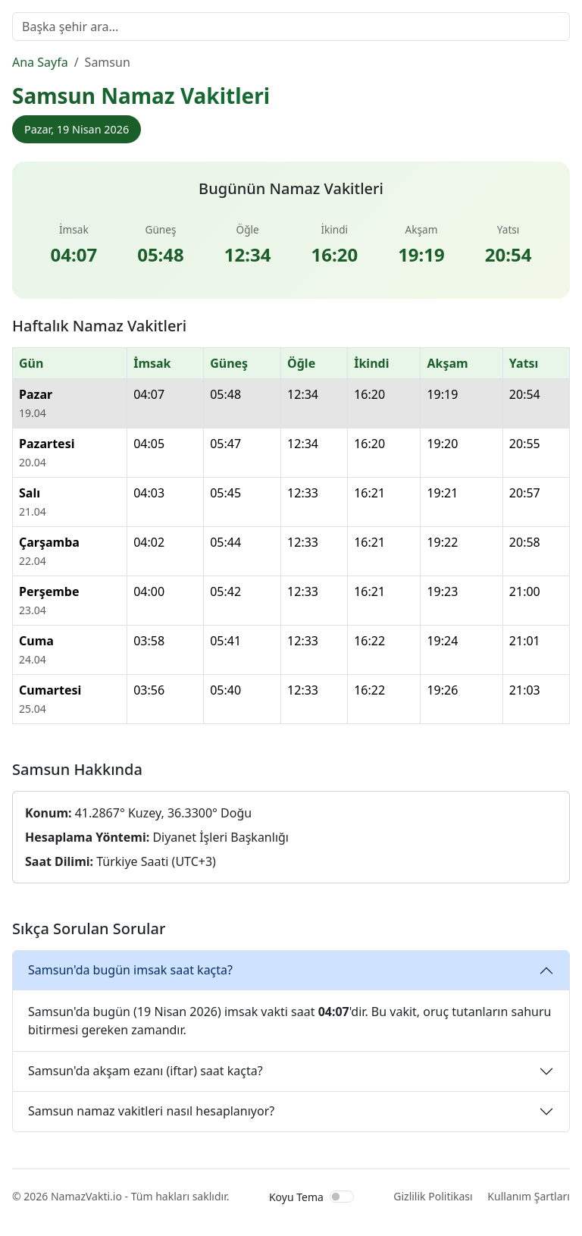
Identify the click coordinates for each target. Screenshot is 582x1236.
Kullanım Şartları (528, 1196)
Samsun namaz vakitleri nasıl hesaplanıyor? (151, 1111)
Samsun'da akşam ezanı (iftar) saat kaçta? (145, 1070)
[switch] (342, 1197)
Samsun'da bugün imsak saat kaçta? (130, 970)
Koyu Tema (296, 1197)
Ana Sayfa (40, 62)
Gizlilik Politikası (432, 1196)
